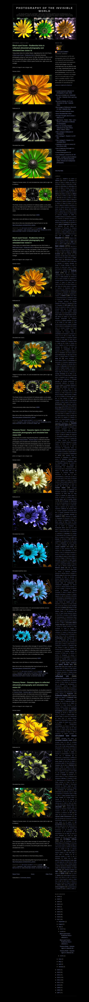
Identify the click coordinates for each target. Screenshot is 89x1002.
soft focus (66, 750)
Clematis (70, 303)
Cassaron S (58, 291)
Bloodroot (64, 261)
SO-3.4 (58, 750)
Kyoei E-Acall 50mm (65, 531)
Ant (56, 224)
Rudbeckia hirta (46, 229)
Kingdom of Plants (69, 520)
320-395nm (63, 190)
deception (72, 356)
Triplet (75, 791)
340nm (57, 194)
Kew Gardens (58, 520)
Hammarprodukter (71, 449)
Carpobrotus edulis (69, 288)
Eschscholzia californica (61, 383)
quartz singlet (67, 666)
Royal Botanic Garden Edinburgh (64, 691)
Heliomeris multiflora (60, 465)
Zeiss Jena (57, 883)
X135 (75, 867)
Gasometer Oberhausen (61, 423)
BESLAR (74, 250)
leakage (57, 539)
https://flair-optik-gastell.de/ (63, 484)
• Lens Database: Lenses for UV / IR (65, 154)
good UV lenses (60, 438)
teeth (75, 778)
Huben (73, 484)
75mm (64, 203)
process (72, 655)
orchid (65, 628)
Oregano (72, 628)
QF (61, 660)
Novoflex (66, 615)
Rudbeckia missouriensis (66, 699)
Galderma (57, 419)
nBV (63, 596)
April (60, 964)
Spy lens (67, 761)
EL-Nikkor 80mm (67, 375)
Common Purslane (65, 328)
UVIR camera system (60, 846)
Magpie (62, 558)
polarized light (72, 645)
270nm (73, 182)
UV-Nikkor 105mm (32, 231)
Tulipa (58, 795)
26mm (67, 182)
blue (69, 261)
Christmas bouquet (72, 299)
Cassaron (72, 290)
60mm (64, 201)
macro (65, 556)
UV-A (73, 833)
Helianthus (65, 457)
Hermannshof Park (59, 468)
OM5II (62, 622)
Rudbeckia (70, 693)
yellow (70, 879)
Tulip (75, 793)
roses (68, 689)
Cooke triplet (71, 335)
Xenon (58, 875)
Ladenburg (59, 533)
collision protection (67, 320)
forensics (65, 409)
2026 (58, 896)
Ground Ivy (66, 446)
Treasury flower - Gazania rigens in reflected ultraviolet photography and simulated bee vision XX (31, 684)
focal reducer (65, 406)
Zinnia (59, 885)
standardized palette (59, 763)
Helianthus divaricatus (68, 459)
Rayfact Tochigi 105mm (69, 674)
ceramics (57, 295)
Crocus (72, 343)
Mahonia (68, 558)
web (73, 856)
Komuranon (68, 523)
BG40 (63, 252)
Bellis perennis (59, 248)
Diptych (57, 369)
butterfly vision (36, 673)
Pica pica (66, 641)
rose (64, 689)
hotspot (69, 480)
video (65, 850)
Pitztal (64, 643)
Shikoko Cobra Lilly (66, 727)
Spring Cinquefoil (71, 759)
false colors (67, 388)
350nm (63, 193)
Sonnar (73, 753)
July (60, 926)
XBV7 (70, 873)
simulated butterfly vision (21, 675)
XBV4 (56, 873)
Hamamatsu (58, 447)
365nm (74, 194)
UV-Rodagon (67, 843)
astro (56, 233)
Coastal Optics (67, 312)
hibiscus (57, 470)
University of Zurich (60, 810)
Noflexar (72, 609)
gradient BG (73, 438)
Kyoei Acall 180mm (64, 529)
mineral (59, 571)
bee (65, 243)
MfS (69, 567)
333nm (62, 192)
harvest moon (58, 453)
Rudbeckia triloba (69, 701)
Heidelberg (57, 457)
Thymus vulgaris (67, 786)
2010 (58, 985)
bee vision (27, 229)
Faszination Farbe (67, 390)
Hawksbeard (73, 453)
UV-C (64, 837)
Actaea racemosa (65, 207)
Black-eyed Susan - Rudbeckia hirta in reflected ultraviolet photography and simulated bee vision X (28, 240)
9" (74, 203)
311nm (67, 188)
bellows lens (67, 248)
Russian (57, 703)
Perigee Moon (58, 636)
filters (70, 394)
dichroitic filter (72, 364)
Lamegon (74, 533)
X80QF (59, 869)
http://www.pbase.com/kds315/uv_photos (24, 225)
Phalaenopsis (59, 638)
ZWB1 (63, 888)
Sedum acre (68, 722)
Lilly (73, 548)
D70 (63, 350)
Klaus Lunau (58, 522)
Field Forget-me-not (67, 392)
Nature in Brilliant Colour (69, 592)
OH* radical (60, 620)
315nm (56, 190)
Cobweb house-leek (61, 318)
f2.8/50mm (57, 388)
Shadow (57, 727)
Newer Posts (16, 874)
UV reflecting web (71, 826)
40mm (58, 199)
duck (69, 369)
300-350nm (72, 186)
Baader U (69, 235)
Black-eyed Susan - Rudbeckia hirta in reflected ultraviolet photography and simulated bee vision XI (28, 48)
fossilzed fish (63, 411)
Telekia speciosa (59, 782)
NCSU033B (68, 598)
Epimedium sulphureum (63, 379)
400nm (69, 197)
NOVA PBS (59, 615)
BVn (66, 272)
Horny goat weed (59, 478)
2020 (58, 911)
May (60, 961)
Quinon (66, 668)
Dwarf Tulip (58, 371)
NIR (62, 609)
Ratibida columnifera (62, 672)
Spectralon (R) (69, 755)
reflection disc (66, 680)
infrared (63, 495)
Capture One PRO (59, 284)
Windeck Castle (63, 864)
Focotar (73, 406)
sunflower (57, 774)
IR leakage (65, 501)
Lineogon (57, 550)
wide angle (73, 860)
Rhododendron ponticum (61, 686)
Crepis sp (59, 343)
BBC (72, 242)
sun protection (61, 772)
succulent (67, 770)
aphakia (74, 224)
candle (63, 282)
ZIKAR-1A (74, 883)
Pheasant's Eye (70, 638)
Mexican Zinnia (59, 567)
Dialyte (58, 364)
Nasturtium (65, 590)
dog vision (63, 369)
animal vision (58, 222)
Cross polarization (70, 345)
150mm (64, 180)
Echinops (73, 371)
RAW (58, 674)
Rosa (60, 689)
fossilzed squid (71, 411)
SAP (66, 710)
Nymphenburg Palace (71, 617)
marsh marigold (61, 561)
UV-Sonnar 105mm (61, 845)
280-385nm (57, 184)
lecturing (64, 539)
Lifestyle (57, 548)
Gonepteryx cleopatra (62, 436)
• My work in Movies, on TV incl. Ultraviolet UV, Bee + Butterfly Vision (64, 103)
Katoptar (74, 516)
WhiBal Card (67, 858)
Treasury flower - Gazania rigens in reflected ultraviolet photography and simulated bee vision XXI (31, 432)
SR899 (73, 761)
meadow (57, 563)
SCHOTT (63, 714)
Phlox (56, 639)
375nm (59, 195)
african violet (68, 209)
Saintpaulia (57, 705)
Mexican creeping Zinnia (69, 565)
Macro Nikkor (72, 556)
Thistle (66, 784)
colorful (69, 324)
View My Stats (59, 170)
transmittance (70, 789)
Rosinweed (74, 689)
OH (76, 619)
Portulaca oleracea (59, 649)
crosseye (57, 347)
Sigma (69, 731)
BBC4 (61, 243)
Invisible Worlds (72, 499)
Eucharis (72, 383)
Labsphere (74, 531)
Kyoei (70, 527)
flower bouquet (65, 402)
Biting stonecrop (59, 257)
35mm (69, 193)
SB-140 (64, 712)
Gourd (67, 438)
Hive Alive (67, 474)
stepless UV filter (70, 767)
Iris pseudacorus (64, 503)
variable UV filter (65, 848)
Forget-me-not (72, 409)
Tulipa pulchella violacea (68, 795)
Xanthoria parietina (69, 869)
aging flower (62, 211)
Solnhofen (57, 753)
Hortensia (74, 478)
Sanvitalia (65, 708)
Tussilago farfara (70, 797)
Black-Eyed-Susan (69, 259)
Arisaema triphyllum (67, 230)
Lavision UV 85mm (64, 537)
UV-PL (61, 841)
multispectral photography (62, 584)
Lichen (71, 546)
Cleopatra (59, 305)
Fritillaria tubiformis (61, 415)
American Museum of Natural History (67, 212)
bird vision (65, 255)
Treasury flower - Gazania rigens (28, 439)
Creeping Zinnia (72, 341)
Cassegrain (65, 291)
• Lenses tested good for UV (63, 152)
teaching (70, 778)
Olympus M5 (68, 620)
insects (56, 497)
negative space (70, 601)
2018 (58, 917)
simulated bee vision (19, 231)
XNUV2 (63, 877)
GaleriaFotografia (66, 419)
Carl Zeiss (57, 286)
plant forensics (71, 643)
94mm (61, 205)
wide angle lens (60, 862)
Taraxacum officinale (60, 778)
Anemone (60, 218)
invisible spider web (60, 499)
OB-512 (58, 619)
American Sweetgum (62, 214)
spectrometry (66, 757)
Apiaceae (60, 226)
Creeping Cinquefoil (60, 341)
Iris (58, 503)
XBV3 (71, 871)
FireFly (63, 396)
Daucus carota (71, 352)
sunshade (71, 774)
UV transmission (68, 831)
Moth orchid (58, 581)
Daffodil (68, 350)
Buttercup (57, 271)
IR (58, 501)
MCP (73, 561)
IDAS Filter (67, 493)
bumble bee (71, 269)
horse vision (67, 478)
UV (70, 812)
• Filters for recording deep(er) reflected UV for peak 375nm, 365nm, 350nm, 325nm (64, 127)
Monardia (72, 577)
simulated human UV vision (62, 742)
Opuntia (58, 626)
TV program (71, 799)
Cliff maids (67, 305)
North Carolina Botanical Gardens (68, 613)
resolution (62, 684)
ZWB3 (73, 888)
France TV (74, 413)
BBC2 (56, 243)
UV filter (70, 814)
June (60, 959)
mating (68, 561)
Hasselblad (65, 453)
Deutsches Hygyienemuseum (69, 362)
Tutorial (57, 799)
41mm (63, 199)
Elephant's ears (63, 377)
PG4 (65, 636)
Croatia (66, 343)
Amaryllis (69, 211)
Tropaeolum (59, 793)
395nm (74, 195)
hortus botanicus (61, 480)
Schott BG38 (70, 714)
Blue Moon (74, 261)
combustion (67, 326)
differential (64, 366)
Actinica (73, 207)
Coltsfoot (61, 326)
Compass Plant (70, 331)
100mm (73, 178)
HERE (38, 215)
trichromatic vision (67, 791)
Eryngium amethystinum (68, 381)
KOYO (62, 525)
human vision (60, 487)
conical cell (72, 333)
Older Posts (49, 874)
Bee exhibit (72, 243)
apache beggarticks (64, 224)
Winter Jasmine (61, 865)
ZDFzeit (73, 881)
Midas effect (73, 569)
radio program (73, 668)
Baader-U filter (73, 238)
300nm (56, 188)
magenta (57, 558)
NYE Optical (73, 615)
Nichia (64, 607)
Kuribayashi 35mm (60, 527)
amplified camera (59, 216)
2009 (58, 987)
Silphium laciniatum (69, 733)
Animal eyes (72, 220)
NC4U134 (74, 596)
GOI (58, 434)
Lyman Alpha (58, 556)
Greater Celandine (66, 442)
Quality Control (68, 660)
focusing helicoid (67, 408)
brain (73, 265)
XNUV (56, 877)
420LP (68, 199)
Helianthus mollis (72, 461)
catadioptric (73, 291)
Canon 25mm (71, 282)
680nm (74, 201)
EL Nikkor (70, 373)
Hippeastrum (58, 474)
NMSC (66, 609)
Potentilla (68, 649)
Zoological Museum (72, 886)
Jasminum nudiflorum (60, 508)
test (73, 782)
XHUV (73, 875)
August (61, 924)
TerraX (68, 782)
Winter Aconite (72, 864)
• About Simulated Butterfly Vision (64, 111)
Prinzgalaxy (64, 655)
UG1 (70, 803)
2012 (58, 980)
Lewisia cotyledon (60, 546)
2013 (58, 977)
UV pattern (68, 822)
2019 (58, 914)
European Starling (70, 385)
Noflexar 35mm (59, 611)
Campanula (72, 278)
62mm (69, 201)
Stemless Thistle (59, 767)
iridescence (73, 501)
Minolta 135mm (65, 573)
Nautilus (69, 594)
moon (72, 579)
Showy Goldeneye (61, 731)
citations (64, 303)
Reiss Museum (64, 682)
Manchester (57, 560)
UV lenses (70, 820)
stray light (64, 769)
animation (73, 222)
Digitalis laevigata (65, 368)
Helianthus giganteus (60, 461)
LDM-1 (73, 537)
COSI (58, 339)
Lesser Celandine (62, 544)
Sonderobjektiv (65, 753)
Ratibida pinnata (72, 672)
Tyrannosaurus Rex (59, 801)
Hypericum (58, 493)
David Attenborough (60, 354)
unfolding (57, 808)
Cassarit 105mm (64, 290)
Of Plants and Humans (67, 619)
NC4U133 (68, 596)
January (61, 966)
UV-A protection (59, 835)
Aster (73, 231)
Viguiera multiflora (59, 852)
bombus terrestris (69, 263)
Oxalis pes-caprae (72, 632)
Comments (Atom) (25, 877)
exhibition (65, 387)
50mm (73, 199)
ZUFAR (58, 888)
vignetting (72, 850)
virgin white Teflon (70, 852)
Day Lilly (70, 354)
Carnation (74, 286)
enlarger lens (73, 377)
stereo (57, 769)
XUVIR (73, 877)
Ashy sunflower (66, 231)
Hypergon (71, 491)
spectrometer (58, 757)
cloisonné (62, 307)
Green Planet (65, 444)
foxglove (68, 413)
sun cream (73, 770)
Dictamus (57, 366)
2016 (58, 970)
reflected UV (35, 229)
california (68, 274)
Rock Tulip (66, 688)
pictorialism (72, 641)
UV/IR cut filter (71, 845)
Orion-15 (66, 630)
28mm (63, 184)
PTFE (73, 657)
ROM (56, 689)
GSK (73, 446)
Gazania (45, 673)
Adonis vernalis (58, 209)
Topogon (74, 788)
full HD (72, 415)
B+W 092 (58, 235)
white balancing (65, 860)
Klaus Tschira (68, 522)
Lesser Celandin (72, 542)
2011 (58, 982)
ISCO (58, 504)
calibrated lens (59, 274)
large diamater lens (61, 535)
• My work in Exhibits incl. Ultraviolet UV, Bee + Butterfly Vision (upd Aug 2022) (65, 97)
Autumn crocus (71, 233)
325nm (57, 192)
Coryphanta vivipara (71, 337)
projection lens (58, 657)
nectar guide (72, 600)
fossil (56, 411)
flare (56, 398)
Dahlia (73, 350)
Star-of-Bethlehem (71, 763)
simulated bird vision (67, 738)
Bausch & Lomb (64, 242)
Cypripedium (67, 349)
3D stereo (64, 197)
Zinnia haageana (60, 887)
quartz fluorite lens (66, 664)
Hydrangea (71, 489)
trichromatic (58, 791)
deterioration (58, 362)
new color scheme (63, 605)
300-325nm (64, 186)
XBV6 (62, 873)
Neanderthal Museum (62, 600)
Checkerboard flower (61, 297)
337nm (73, 192)
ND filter (74, 598)
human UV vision (69, 485)
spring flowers (58, 761)
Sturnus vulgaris (59, 770)
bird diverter (68, 253)
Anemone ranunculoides (60, 220)
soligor (72, 751)
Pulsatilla (57, 659)
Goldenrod (74, 434)
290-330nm (69, 184)
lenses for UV (67, 541)
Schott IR (66, 716)
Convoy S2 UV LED (60, 335)
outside (64, 632)
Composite (65, 333)
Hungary (64, 489)
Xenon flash (67, 875)
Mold (65, 577)
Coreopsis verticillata (60, 337)
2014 (58, 975)
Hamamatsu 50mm (69, 447)
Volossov (67, 854)
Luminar (73, 554)
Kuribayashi (71, 525)
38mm (69, 195)
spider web (62, 759)
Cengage (66, 293)
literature (57, 554)
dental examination (69, 358)
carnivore (59, 288)
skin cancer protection (69, 746)
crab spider (64, 339)
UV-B (69, 835)
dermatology (71, 360)
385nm (64, 195)
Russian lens (65, 703)
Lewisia (72, 544)
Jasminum (72, 506)
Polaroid (60, 647)
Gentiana (65, 427)
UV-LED (70, 837)
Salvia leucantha (67, 705)
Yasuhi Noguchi (63, 879)
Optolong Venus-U (72, 624)
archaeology (58, 228)
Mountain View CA (68, 581)
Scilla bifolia (64, 720)
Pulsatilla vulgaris (66, 659)
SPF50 (73, 757)
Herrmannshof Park (70, 468)
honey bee (67, 476)
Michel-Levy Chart (65, 569)
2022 (58, 906)
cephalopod (72, 293)
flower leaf (72, 402)
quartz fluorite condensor (69, 662)
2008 (58, 990)
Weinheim (57, 858)
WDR (68, 856)
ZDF (60, 881)
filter (66, 394)
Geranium (72, 427)
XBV (39, 231)
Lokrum (62, 554)
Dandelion (62, 352)
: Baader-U (65, 178)
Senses (67, 726)
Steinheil (71, 765)
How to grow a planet (66, 482)
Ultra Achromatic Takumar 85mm (66, 805)
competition (58, 333)
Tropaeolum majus (68, 793)
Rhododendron (71, 684)
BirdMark (73, 255)
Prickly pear (65, 653)
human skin (58, 485)
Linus (61, 552)
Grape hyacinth (62, 440)
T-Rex (66, 776)
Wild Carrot (69, 862)
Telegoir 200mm (71, 780)
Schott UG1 (73, 716)
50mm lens (58, 201)
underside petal (70, 807)
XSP (68, 877)
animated (66, 222)
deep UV (58, 358)
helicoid (73, 463)
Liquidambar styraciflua (69, 552)
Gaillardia (72, 417)
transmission (60, 789)
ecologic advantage (60, 373)
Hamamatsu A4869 (60, 449)
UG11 (75, 803)
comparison (58, 331)
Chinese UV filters (61, 299)
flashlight (57, 400)
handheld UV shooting (62, 451)
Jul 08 (62, 931)
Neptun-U (65, 603)
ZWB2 (68, 888)
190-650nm (71, 180)
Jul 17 (62, 929)
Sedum (60, 722)
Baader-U (20, 229)
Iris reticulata (73, 503)
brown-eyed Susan (66, 267)
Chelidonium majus (72, 297)
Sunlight (64, 774)
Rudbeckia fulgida (61, 695)
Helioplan (72, 465)
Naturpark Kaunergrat (60, 594)
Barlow (71, 240)
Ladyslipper (67, 533)
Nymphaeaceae (60, 617)
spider (56, 759)
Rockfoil (73, 688)
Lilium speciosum (66, 548)
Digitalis (57, 368)
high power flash (66, 470)
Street (69, 769)
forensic (59, 409)
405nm (74, 197)
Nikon (58, 609)
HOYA (75, 482)
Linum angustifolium (66, 550)
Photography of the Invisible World (44, 9)
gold (62, 434)
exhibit (57, 387)
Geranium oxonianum (61, 428)
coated (65, 316)
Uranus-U (64, 812)
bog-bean (59, 263)
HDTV (59, 455)
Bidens (68, 252)
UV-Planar (68, 841)
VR (73, 854)
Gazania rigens (17, 674)
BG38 (58, 252)
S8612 (72, 703)
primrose (73, 653)
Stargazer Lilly (58, 765)
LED (69, 539)
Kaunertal (67, 518)
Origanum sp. (58, 630)
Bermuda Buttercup (65, 250)
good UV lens (73, 436)
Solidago (66, 751)
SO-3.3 (74, 748)
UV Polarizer (69, 824)
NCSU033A (60, 598)
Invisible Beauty (71, 497)
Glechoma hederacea (71, 432)
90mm (56, 205)
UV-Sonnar (74, 843)
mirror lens (67, 575)
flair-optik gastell (71, 396)
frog (68, 415)
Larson (69, 535)
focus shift (58, 408)
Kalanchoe (67, 516)
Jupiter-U (58, 516)
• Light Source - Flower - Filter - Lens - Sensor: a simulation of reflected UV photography (65, 121)
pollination (72, 647)
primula (56, 655)
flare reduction (63, 398)
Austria (64, 233)
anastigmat (68, 216)
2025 (58, 899)
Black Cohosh (68, 257)
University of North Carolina (68, 808)
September (62, 921)
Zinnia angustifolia (69, 884)
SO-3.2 (69, 748)
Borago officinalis (65, 265)
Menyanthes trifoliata (66, 563)
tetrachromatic (58, 784)
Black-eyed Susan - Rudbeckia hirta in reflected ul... (65, 935)
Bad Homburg (60, 240)
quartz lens (58, 666)
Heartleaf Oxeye (70, 455)
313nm (73, 188)
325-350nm (71, 190)
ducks (73, 369)
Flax (62, 400)
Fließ (66, 400)
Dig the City (72, 366)
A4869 (66, 205)
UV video (66, 833)
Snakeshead (58, 748)
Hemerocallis (58, 466)
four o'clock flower (59, 413)
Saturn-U (71, 710)
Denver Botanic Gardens (60, 360)
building (64, 269)
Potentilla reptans (69, 651)
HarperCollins (72, 451)
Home (32, 874)
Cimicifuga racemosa (63, 301)
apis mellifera (70, 226)
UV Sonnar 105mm (60, 827)
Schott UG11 (61, 718)
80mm (69, 203)
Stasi (66, 765)
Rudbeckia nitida (59, 701)
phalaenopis (72, 636)
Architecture (66, 228)
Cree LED (72, 339)
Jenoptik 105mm (72, 508)
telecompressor (61, 780)
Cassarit (57, 290)
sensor (72, 726)
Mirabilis (73, 573)
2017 (58, 919)
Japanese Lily (63, 506)
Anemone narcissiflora (70, 218)
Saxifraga (57, 712)
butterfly (65, 271)
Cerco (64, 295)
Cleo (75, 303)
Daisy (56, 352)
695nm (58, 203)
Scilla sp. (71, 720)
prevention (57, 653)
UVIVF (68, 846)
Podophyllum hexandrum (61, 645)
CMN (68, 307)
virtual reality (58, 854)
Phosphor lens (65, 639)
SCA (70, 712)
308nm (62, 188)
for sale (74, 408)
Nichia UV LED (72, 607)
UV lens (61, 818)
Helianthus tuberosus (62, 463)
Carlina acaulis (66, 286)
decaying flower (64, 356)
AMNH (72, 214)
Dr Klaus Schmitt (62, 51)
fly (59, 406)
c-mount (72, 272)
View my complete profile (63, 85)
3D (57, 197)
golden (67, 434)
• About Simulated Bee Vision (63, 113)
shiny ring (64, 729)
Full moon (58, 417)
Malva (73, 558)
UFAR (65, 803)
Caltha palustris (64, 276)
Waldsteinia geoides (60, 856)
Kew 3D (73, 518)
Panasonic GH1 (64, 634)
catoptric (59, 293)
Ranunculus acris (61, 670)
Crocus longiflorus (59, 345)
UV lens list (68, 818)
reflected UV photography (62, 678)
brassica (57, 267)
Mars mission (73, 560)
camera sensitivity (63, 278)
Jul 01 (62, 956)
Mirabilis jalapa (59, 575)
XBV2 (65, 871)
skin (60, 746)
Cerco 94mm (73, 295)
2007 (58, 992)
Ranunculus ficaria (71, 670)
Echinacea (66, 371)
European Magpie (59, 385)
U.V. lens (69, 801)
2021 (58, 909)
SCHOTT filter (58, 716)
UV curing (63, 814)
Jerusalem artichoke (69, 514)
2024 (58, 901)
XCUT (75, 873)
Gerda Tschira (67, 430)
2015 (58, 972)
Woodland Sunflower (66, 867)
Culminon (65, 347)
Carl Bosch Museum (70, 284)
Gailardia (66, 417)
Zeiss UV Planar (66, 883)
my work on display (59, 588)
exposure (72, 387)
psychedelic (67, 657)
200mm (57, 182)
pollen (65, 647)
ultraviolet (58, 807)
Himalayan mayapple (68, 472)
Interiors (63, 497)
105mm (57, 180)
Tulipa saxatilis (59, 797)
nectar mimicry (59, 601)
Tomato (69, 788)
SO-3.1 (64, 748)
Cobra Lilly (72, 316)
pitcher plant (58, 643)
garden (73, 419)
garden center (58, 421)
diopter (73, 368)
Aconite (57, 207)
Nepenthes (57, 603)
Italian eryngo (65, 504)
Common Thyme (68, 329)
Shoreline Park (73, 729)
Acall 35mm (72, 205)
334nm (68, 192)
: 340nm (57, 178)
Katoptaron (59, 518)
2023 (58, 904)
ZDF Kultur (66, 881)
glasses (63, 432)
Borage (56, 265)
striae (74, 769)
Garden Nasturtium (69, 421)
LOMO (67, 554)
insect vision (71, 495)
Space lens (58, 755)
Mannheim (65, 560)
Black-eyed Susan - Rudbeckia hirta (24, 55)
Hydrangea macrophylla (60, 491)
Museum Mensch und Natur (68, 586)
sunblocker (71, 772)
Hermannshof (70, 466)
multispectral (70, 582)
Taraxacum (72, 776)
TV (63, 799)
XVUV (56, 879)
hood (74, 476)
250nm (62, 182)
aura (60, 233)
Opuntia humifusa (67, 626)
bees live (73, 246)
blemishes (57, 261)
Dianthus (65, 364)
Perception (72, 634)
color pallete (68, 322)
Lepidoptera (63, 542)
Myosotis (68, 588)
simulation (69, 744)
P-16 (58, 634)
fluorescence (58, 404)
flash (72, 398)
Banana (66, 240)
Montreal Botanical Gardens (62, 579)
